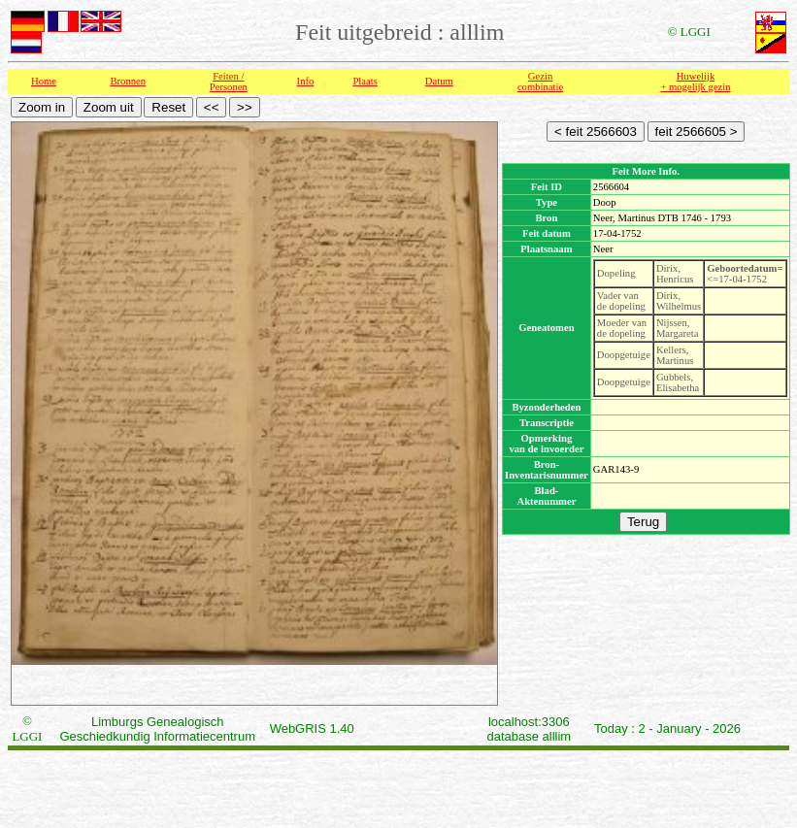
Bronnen (128, 81)
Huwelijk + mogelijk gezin (695, 81)
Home (43, 81)
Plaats (364, 81)
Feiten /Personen (229, 81)
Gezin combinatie (540, 81)
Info (306, 81)
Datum (439, 81)
